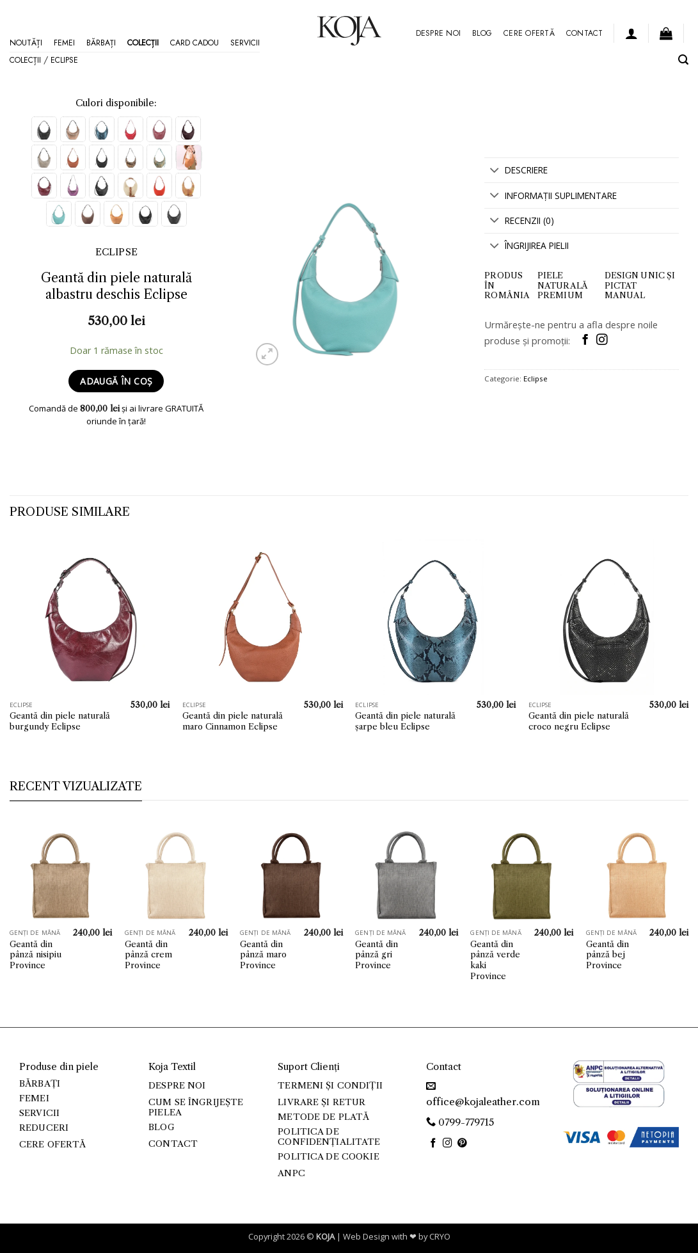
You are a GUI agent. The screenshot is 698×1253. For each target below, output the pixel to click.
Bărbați (101, 43)
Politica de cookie (328, 1156)
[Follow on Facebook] (585, 340)
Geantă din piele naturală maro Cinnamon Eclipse (232, 720)
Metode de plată (323, 1117)
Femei (64, 43)
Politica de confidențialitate (329, 1136)
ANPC (291, 1173)
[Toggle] (494, 171)
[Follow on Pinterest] (462, 1143)
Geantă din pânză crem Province (148, 955)
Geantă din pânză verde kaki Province (495, 960)
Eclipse (64, 60)
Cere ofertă (529, 33)
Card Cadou (194, 43)
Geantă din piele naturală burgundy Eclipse (60, 720)
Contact (584, 33)
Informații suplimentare (550, 196)
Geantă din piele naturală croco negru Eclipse (578, 720)
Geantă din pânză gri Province (376, 955)
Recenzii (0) (518, 221)
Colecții (143, 43)
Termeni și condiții (330, 1085)
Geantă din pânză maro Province (263, 955)
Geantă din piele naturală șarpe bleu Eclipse (405, 720)
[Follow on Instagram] (601, 340)
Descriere (515, 171)
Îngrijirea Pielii (526, 246)
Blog (482, 33)
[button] (631, 33)
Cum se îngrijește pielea (195, 1107)
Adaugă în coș (116, 381)
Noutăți (26, 43)
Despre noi (438, 33)
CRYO (439, 1236)
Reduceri (43, 1127)
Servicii (245, 43)
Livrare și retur (321, 1102)
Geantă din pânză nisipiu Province (35, 955)
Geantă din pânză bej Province (607, 955)
